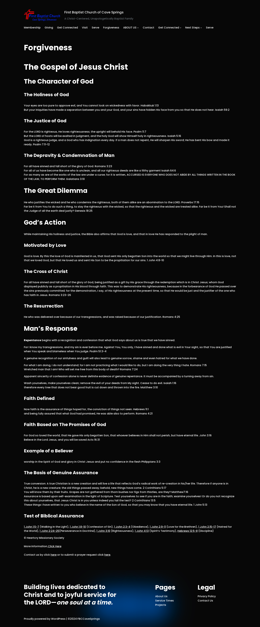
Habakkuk (150, 105)
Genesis (84, 211)
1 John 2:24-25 (49, 531)
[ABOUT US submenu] (138, 27)
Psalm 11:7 (139, 132)
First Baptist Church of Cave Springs (94, 12)
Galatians (75, 179)
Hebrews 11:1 (141, 409)
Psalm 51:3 (98, 351)
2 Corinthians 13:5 (144, 500)
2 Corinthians (154, 488)
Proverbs (190, 202)
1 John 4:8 (155, 260)
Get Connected (168, 27)
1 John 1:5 (31, 527)
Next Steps (192, 27)
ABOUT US (129, 27)
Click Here (54, 546)
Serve (209, 27)
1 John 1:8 (78, 527)
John (205, 435)
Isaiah (174, 136)
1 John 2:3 (122, 527)
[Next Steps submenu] (201, 27)
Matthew (149, 387)
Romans (103, 166)
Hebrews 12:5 (187, 531)
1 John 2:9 (158, 527)
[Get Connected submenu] (180, 27)
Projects (160, 605)
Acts (93, 440)
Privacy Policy (207, 596)
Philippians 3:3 (150, 462)
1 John (200, 505)
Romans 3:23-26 (60, 295)
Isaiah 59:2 (222, 110)
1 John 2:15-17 (207, 527)
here (54, 555)
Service (160, 601)
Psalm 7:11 (41, 144)
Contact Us (205, 601)
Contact (148, 27)
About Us (161, 596)
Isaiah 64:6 (168, 170)
